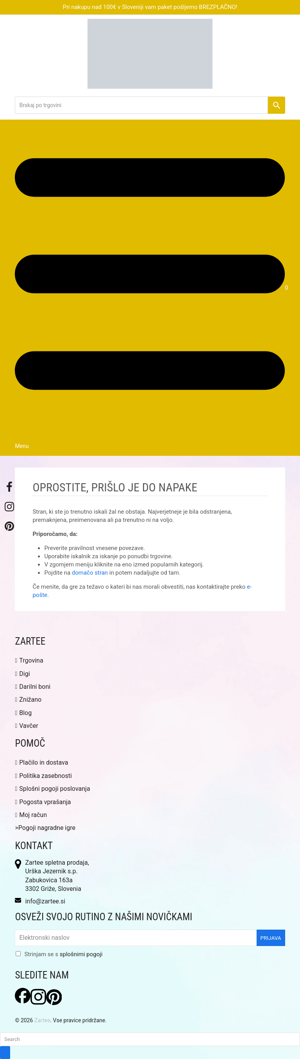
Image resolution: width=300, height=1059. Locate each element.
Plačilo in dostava (41, 762)
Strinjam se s (63, 954)
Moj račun (31, 815)
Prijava (271, 938)
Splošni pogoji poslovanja (52, 788)
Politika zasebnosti (43, 775)
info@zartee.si (45, 901)
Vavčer (26, 725)
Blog (23, 713)
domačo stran (90, 572)
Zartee (42, 1020)
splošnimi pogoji (81, 954)
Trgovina (29, 660)
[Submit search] (5, 1052)
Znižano (28, 699)
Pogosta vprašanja (43, 802)
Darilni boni (32, 686)
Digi (22, 673)
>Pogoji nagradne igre (45, 827)
